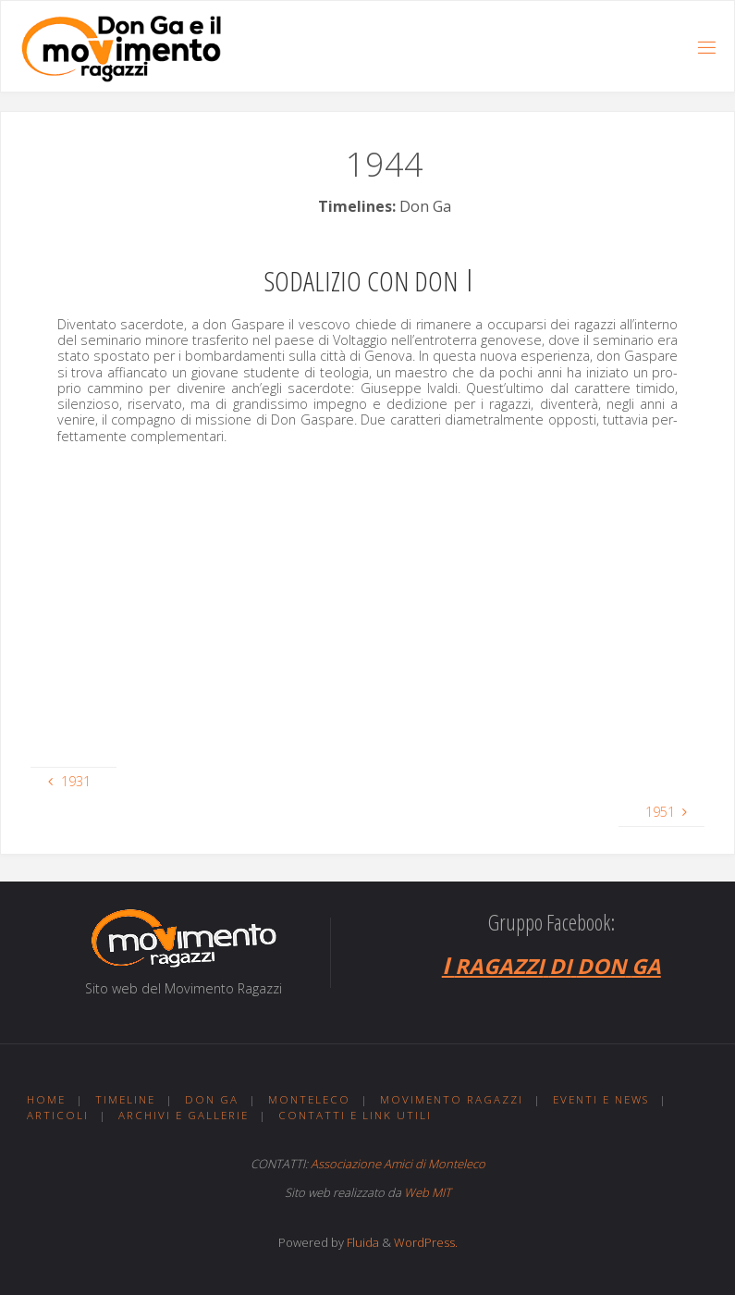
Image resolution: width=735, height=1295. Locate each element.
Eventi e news (601, 1099)
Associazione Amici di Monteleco (398, 1163)
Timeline (125, 1099)
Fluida (361, 1242)
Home (46, 1099)
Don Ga (212, 1099)
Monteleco (309, 1099)
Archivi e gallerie (183, 1115)
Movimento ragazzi (451, 1099)
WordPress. (426, 1242)
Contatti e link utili (355, 1115)
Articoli (58, 1115)
